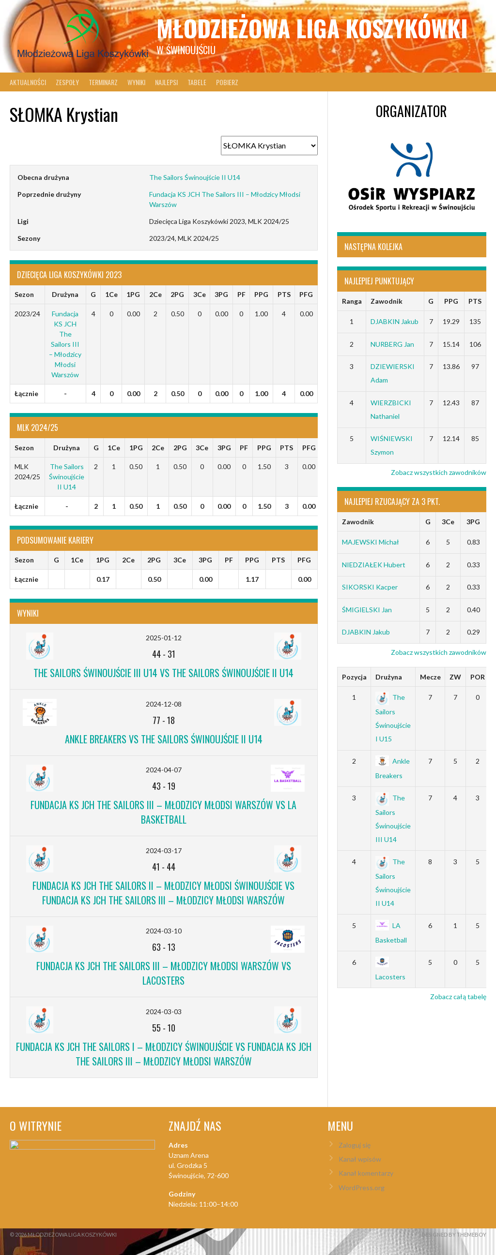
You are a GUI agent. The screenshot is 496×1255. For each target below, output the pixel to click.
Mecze (430, 677)
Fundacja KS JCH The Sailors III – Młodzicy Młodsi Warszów (65, 344)
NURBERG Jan (392, 344)
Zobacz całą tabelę (458, 996)
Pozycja (354, 677)
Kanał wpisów (360, 1159)
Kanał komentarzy (366, 1173)
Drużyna (388, 677)
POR (477, 677)
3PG (473, 521)
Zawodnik (387, 301)
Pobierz (227, 82)
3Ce (448, 521)
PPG (451, 301)
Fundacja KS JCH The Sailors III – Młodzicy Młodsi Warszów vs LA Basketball (163, 812)
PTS (474, 301)
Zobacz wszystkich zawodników (438, 472)
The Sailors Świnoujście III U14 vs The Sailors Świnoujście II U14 (163, 672)
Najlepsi (166, 82)
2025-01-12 (164, 638)
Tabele (196, 82)
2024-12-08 (164, 704)
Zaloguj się (355, 1145)
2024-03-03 (164, 1011)
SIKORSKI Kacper (370, 587)
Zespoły (67, 82)
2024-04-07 (164, 770)
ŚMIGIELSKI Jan (367, 609)
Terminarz (103, 82)
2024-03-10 (164, 931)
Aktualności (28, 82)
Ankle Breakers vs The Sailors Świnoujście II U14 (164, 739)
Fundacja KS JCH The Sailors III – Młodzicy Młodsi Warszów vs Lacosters (163, 973)
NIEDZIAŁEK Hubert (373, 565)
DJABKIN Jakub (394, 321)
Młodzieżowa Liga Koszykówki (312, 28)
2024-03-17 (164, 850)
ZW (455, 677)
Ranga (352, 301)
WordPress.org (362, 1187)
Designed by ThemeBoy (453, 1234)
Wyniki (136, 82)
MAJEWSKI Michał (370, 542)
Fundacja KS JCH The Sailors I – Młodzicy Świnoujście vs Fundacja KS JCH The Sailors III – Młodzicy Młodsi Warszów (163, 1053)
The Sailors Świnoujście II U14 (194, 177)
